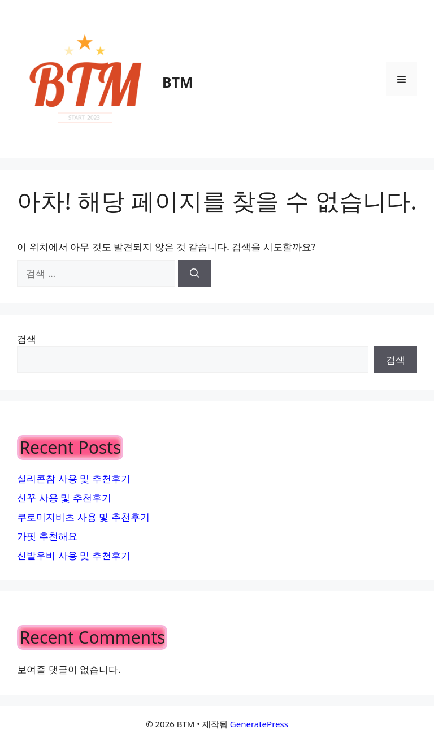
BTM (177, 82)
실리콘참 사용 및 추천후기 (73, 478)
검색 (26, 338)
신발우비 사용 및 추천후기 (73, 555)
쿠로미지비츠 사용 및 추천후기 (83, 516)
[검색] (194, 273)
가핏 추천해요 (47, 536)
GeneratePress (259, 724)
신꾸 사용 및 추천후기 (64, 497)
